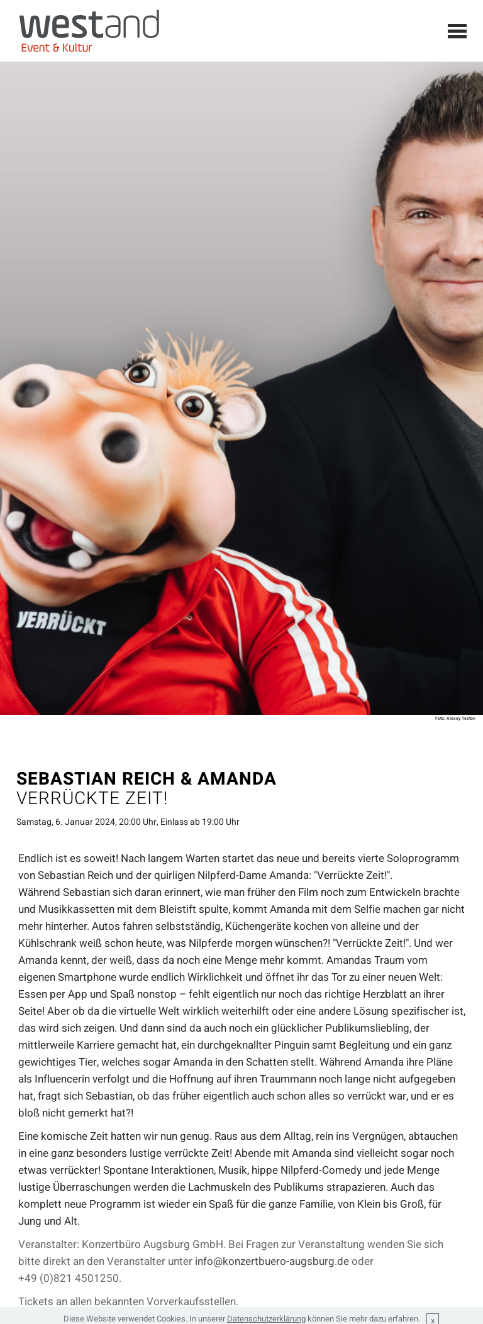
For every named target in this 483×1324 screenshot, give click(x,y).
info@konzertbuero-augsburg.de (272, 1261)
